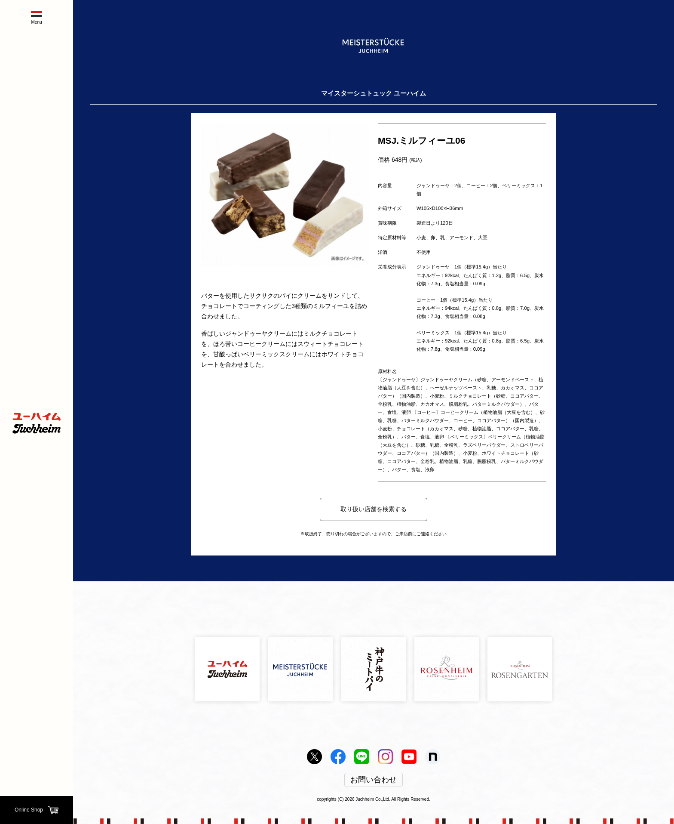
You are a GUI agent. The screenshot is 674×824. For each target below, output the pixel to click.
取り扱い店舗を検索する (373, 509)
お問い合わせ (373, 780)
